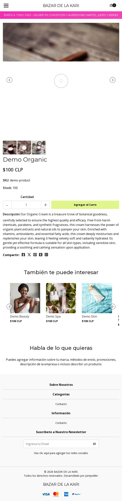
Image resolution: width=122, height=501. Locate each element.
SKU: (6, 180)
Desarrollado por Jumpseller (81, 475)
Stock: (7, 188)
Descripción (11, 214)
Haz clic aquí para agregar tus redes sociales (61, 453)
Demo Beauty (19, 316)
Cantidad (27, 197)
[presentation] (9, 80)
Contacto (61, 404)
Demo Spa (53, 316)
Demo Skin (89, 316)
